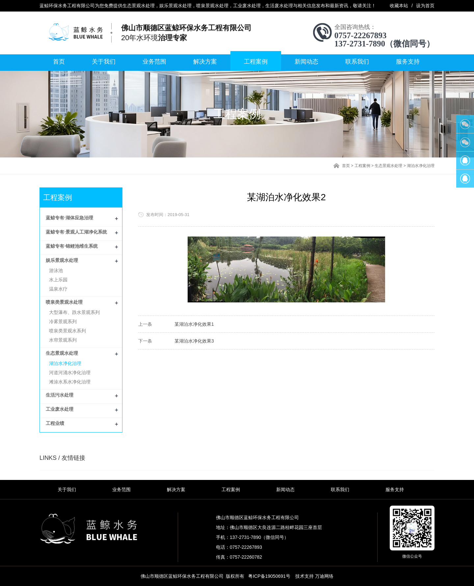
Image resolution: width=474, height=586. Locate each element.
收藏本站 (399, 5)
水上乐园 (58, 279)
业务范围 (154, 61)
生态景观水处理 (388, 165)
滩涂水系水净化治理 (70, 381)
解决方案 (205, 61)
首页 (59, 61)
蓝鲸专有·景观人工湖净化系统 (76, 232)
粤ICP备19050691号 (269, 576)
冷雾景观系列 (63, 321)
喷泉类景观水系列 (67, 330)
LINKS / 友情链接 (62, 458)
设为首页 (425, 5)
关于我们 (104, 61)
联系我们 (357, 61)
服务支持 (408, 61)
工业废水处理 (59, 409)
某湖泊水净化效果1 (194, 324)
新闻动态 (306, 61)
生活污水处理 (59, 395)
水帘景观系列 (63, 340)
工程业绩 (55, 423)
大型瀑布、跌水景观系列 (74, 312)
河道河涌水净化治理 (70, 372)
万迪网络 (324, 576)
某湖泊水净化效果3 (194, 341)
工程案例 (256, 61)
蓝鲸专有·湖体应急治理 (69, 217)
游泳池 (56, 270)
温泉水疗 (58, 289)
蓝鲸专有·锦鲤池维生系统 (72, 246)
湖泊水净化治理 (420, 165)
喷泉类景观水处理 (64, 302)
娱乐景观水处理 (62, 260)
